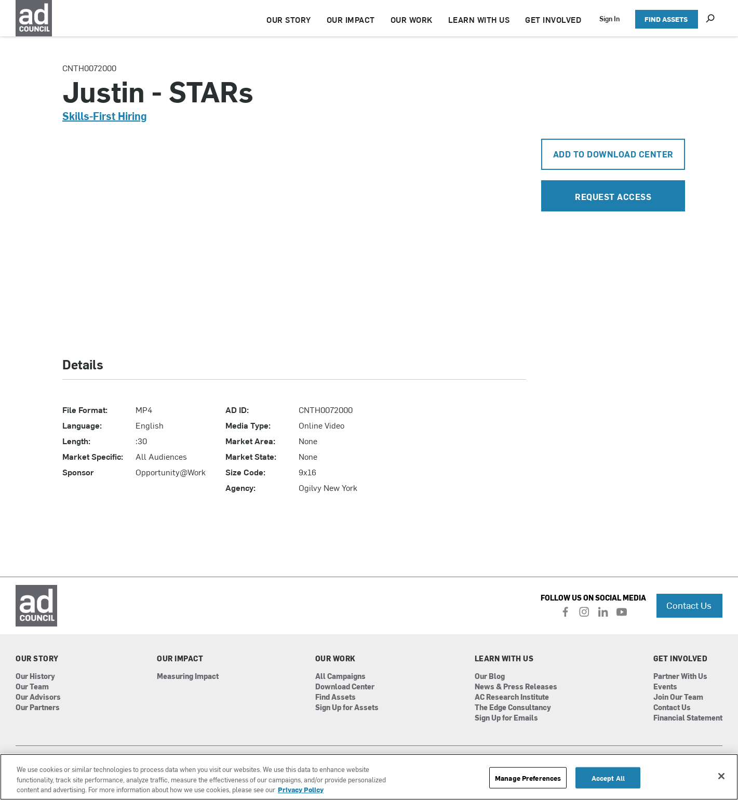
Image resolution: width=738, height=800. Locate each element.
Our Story (37, 658)
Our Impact (180, 658)
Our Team (32, 687)
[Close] (721, 776)
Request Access (613, 196)
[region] (369, 777)
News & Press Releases (516, 687)
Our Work (335, 658)
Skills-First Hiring (104, 116)
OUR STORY (288, 19)
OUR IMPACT (351, 19)
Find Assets (335, 697)
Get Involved (680, 658)
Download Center (344, 687)
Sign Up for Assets (347, 708)
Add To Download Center (613, 153)
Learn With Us (504, 658)
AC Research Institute (512, 697)
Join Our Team (678, 697)
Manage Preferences (528, 777)
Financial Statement (687, 718)
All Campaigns (340, 677)
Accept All (608, 777)
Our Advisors (38, 697)
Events (665, 687)
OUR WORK (412, 19)
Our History (35, 677)
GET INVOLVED (553, 19)
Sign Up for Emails (506, 718)
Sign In (609, 18)
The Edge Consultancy (513, 708)
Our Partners (38, 708)
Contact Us (689, 604)
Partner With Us (680, 677)
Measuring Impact (188, 677)
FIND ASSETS (666, 19)
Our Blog (490, 677)
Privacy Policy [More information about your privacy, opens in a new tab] (301, 789)
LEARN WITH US (479, 19)
